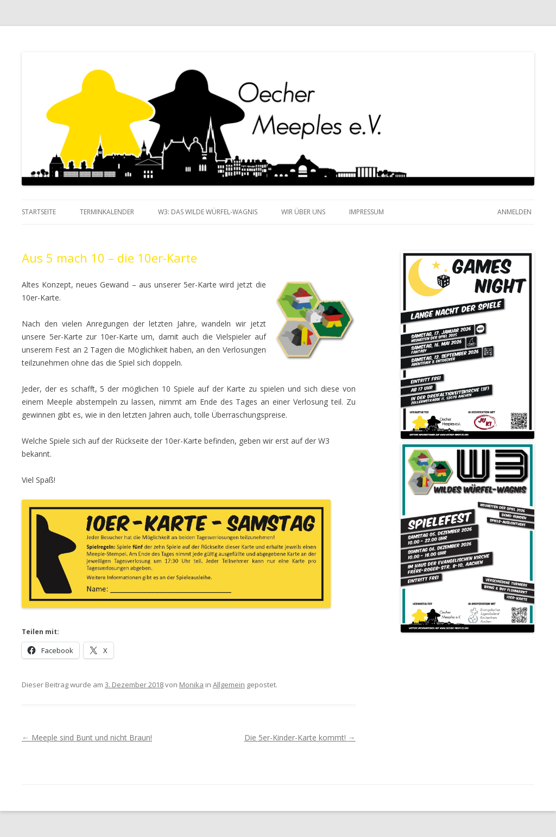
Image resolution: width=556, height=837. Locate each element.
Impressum (366, 211)
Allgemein (229, 684)
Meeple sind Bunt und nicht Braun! (87, 737)
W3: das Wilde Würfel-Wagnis (207, 211)
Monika (191, 684)
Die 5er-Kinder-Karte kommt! (300, 737)
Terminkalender (107, 211)
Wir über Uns (303, 211)
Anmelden (514, 211)
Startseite (39, 211)
